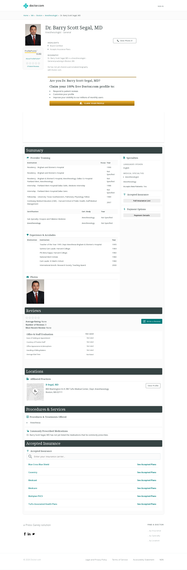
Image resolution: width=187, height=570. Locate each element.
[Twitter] (33, 534)
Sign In (161, 6)
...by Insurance (154, 530)
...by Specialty (154, 535)
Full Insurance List (142, 200)
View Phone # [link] (125, 40)
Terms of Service (120, 559)
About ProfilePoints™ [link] (33, 59)
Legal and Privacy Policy (96, 559)
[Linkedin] (29, 534)
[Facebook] (24, 534)
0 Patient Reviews (33, 66)
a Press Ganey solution (37, 525)
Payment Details (142, 215)
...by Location (154, 540)
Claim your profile (92, 103)
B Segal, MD (52, 384)
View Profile (153, 385)
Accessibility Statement (143, 559)
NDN (162, 559)
